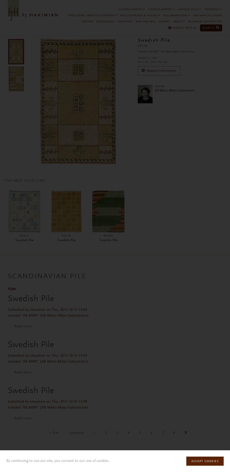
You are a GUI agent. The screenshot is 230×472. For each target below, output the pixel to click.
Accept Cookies (205, 461)
